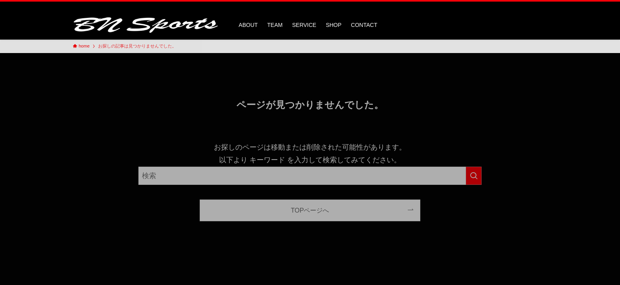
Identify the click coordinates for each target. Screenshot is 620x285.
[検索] (542, 6)
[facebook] (511, 6)
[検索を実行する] (474, 176)
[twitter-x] (521, 6)
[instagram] (532, 6)
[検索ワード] (310, 176)
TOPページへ (310, 210)
